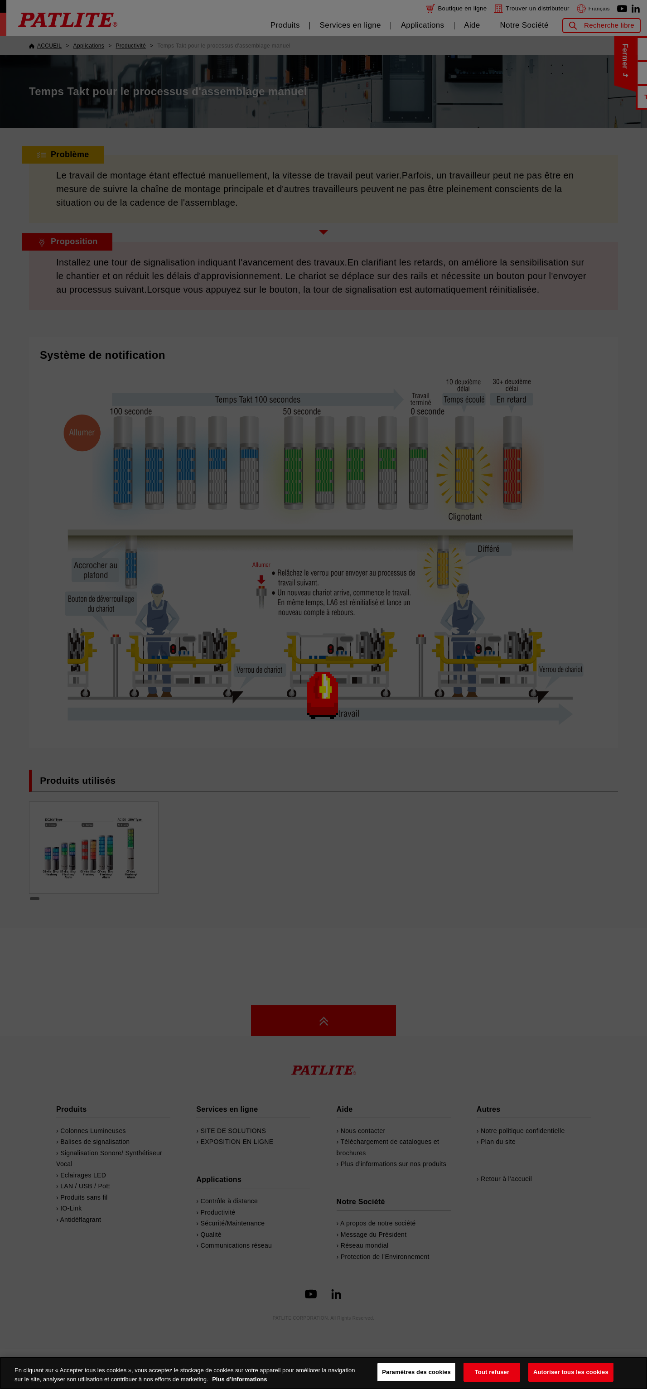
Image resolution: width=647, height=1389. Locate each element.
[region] (323, 1373)
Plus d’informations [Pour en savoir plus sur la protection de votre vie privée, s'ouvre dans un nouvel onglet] (239, 1379)
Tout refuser (492, 1372)
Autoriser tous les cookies (570, 1372)
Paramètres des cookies (416, 1372)
